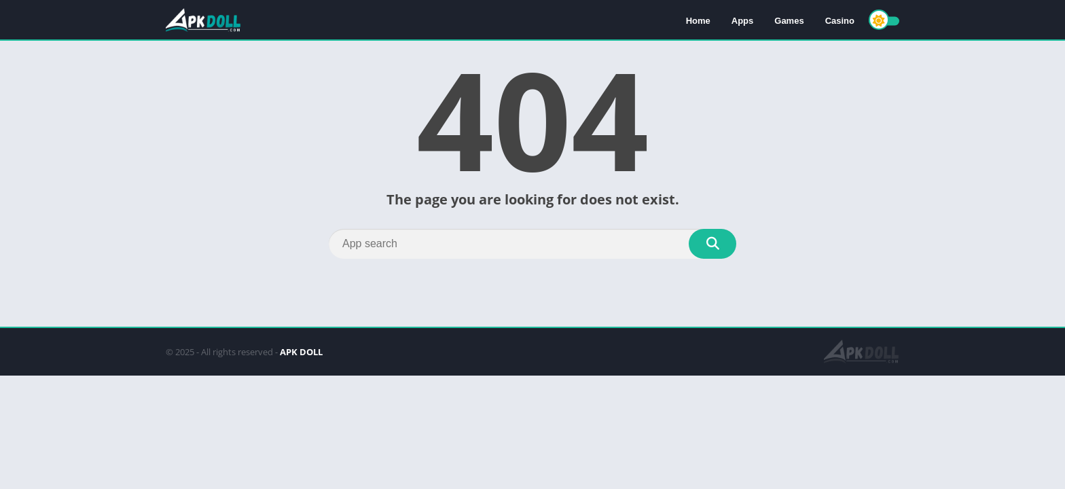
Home (698, 21)
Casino (839, 21)
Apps (743, 21)
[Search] (532, 244)
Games (789, 21)
